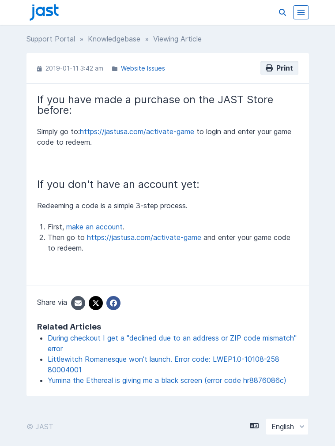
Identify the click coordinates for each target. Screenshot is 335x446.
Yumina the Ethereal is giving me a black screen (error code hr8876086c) (167, 380)
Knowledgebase (114, 38)
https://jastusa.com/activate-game (137, 131)
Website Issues (143, 68)
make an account (94, 226)
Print (279, 68)
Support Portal (50, 38)
